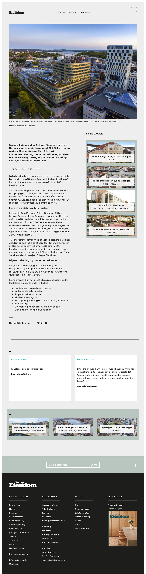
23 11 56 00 (14, 540)
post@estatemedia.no (19, 532)
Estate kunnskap (83, 517)
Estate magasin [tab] (115, 509)
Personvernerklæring (18, 554)
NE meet (79, 521)
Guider (73, 13)
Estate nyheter (82, 513)
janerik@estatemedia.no (53, 560)
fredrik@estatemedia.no (53, 521)
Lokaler (60, 13)
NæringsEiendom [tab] (116, 505)
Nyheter (85, 13)
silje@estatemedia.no (35, 169)
